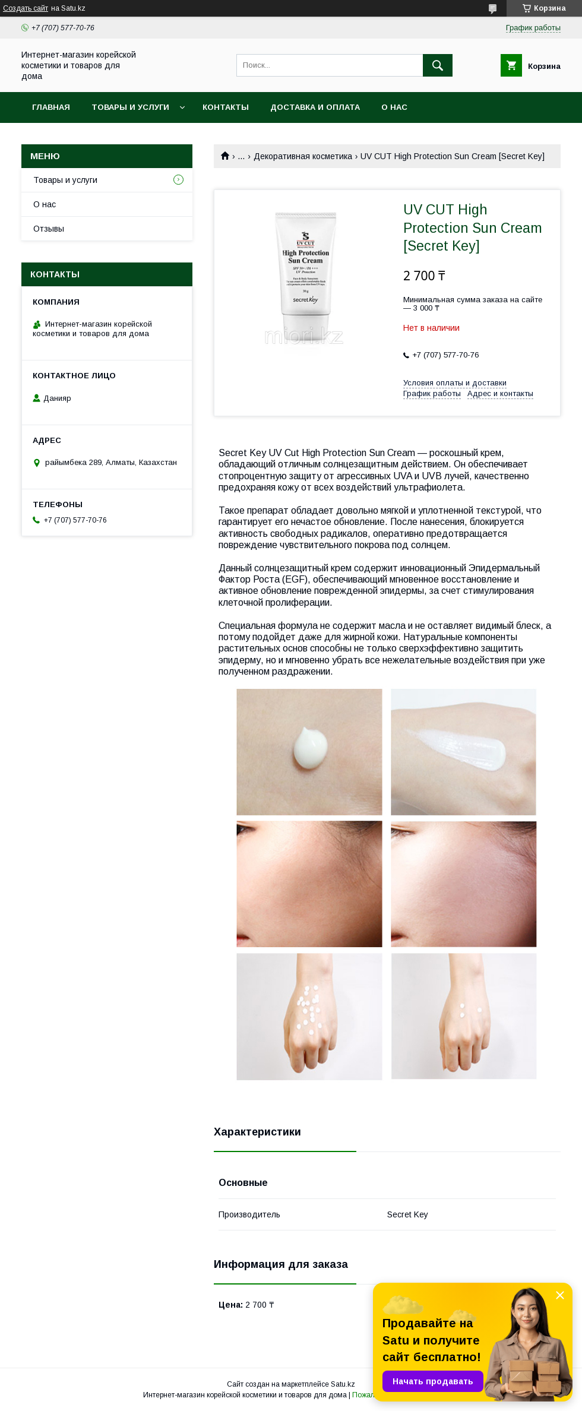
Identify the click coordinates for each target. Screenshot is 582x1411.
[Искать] (438, 65)
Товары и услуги (130, 107)
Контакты (226, 107)
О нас (394, 107)
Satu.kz (343, 1384)
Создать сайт (25, 8)
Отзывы (48, 228)
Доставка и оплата (315, 107)
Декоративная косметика (303, 156)
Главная (51, 107)
